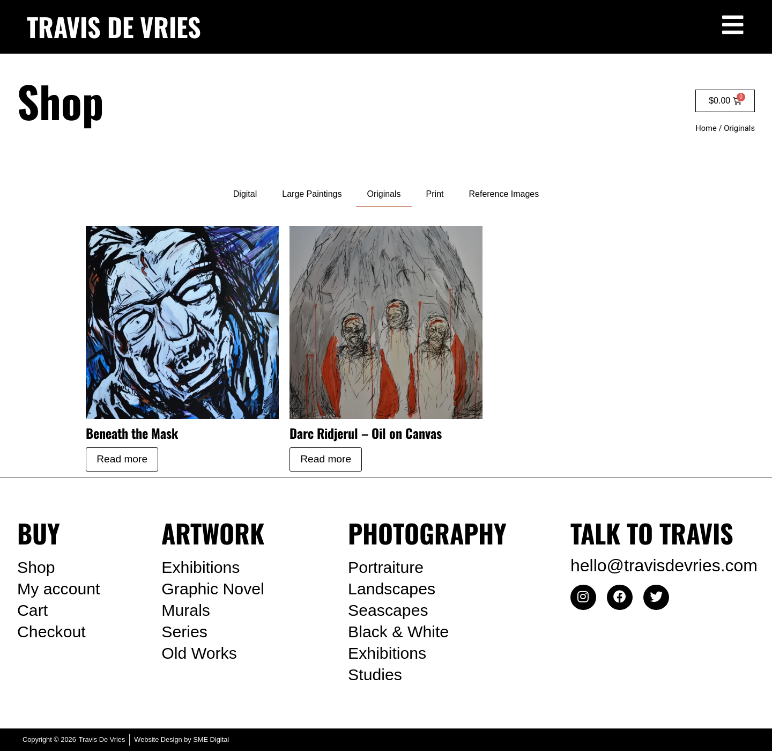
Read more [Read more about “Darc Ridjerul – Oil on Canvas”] (325, 459)
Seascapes (390, 610)
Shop (37, 567)
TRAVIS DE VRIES (114, 27)
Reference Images (504, 193)
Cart (33, 610)
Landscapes (394, 589)
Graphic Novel (215, 589)
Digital (245, 193)
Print (435, 193)
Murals (187, 610)
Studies (376, 674)
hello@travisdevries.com (664, 565)
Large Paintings (312, 193)
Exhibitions (202, 567)
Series (185, 632)
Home (706, 128)
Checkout (53, 632)
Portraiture (388, 567)
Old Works (201, 653)
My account (61, 589)
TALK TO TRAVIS (651, 533)
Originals (383, 193)
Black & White (401, 632)
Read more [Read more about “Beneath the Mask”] (121, 459)
